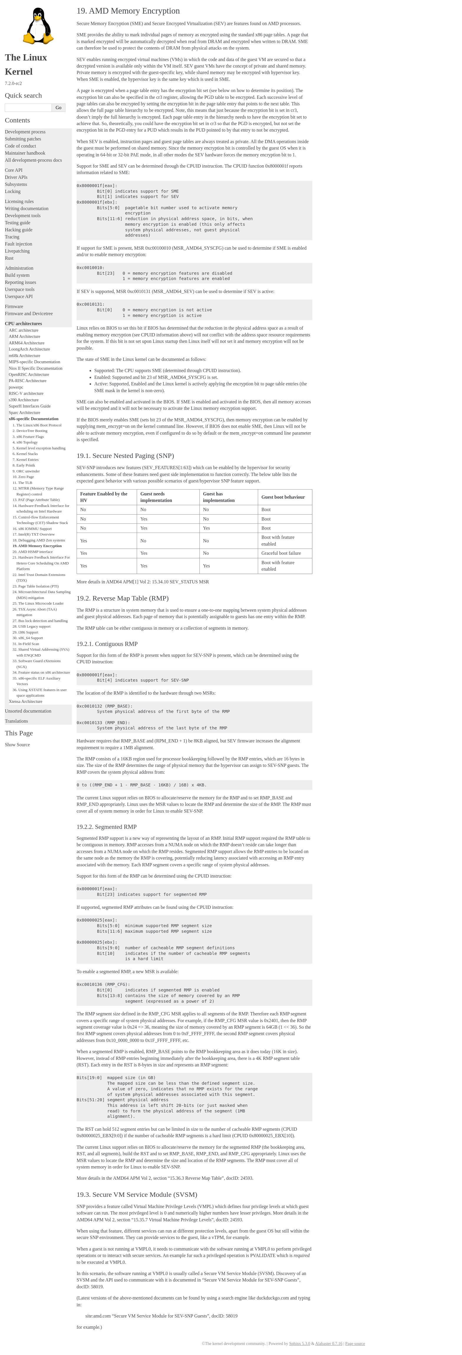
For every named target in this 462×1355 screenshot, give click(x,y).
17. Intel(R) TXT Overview (34, 534)
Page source (355, 1343)
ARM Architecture (24, 336)
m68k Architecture (24, 355)
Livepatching (17, 250)
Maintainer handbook (25, 153)
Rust (9, 258)
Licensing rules (19, 201)
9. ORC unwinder (26, 471)
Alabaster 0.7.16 (328, 1343)
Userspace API (19, 296)
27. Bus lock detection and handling (40, 620)
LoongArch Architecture (29, 349)
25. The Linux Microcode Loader (38, 603)
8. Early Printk (24, 465)
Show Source (17, 744)
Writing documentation (26, 208)
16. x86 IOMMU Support (32, 528)
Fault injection (18, 243)
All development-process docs (33, 160)
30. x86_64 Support (28, 638)
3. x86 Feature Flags (28, 436)
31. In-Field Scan (26, 644)
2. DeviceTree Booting (30, 430)
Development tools (22, 215)
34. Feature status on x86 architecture (41, 672)
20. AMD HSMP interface (33, 551)
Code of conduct (20, 145)
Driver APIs (16, 177)
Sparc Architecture (24, 412)
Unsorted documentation (28, 710)
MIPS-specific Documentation (34, 361)
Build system (17, 275)
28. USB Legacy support (32, 626)
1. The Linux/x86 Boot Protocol (37, 425)
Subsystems (16, 184)
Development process (25, 131)
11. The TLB (22, 482)
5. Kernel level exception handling (39, 448)
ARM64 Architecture (26, 343)
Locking (12, 191)
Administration (19, 268)
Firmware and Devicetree (29, 313)
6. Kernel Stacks (25, 453)
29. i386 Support (25, 632)
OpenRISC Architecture (29, 374)
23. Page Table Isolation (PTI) (36, 586)
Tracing (12, 236)
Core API (13, 170)
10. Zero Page (23, 476)
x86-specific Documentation (34, 418)
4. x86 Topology (25, 442)
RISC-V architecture (26, 393)
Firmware (14, 306)
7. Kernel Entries (26, 459)
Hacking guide (18, 229)
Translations (16, 721)
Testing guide (17, 222)
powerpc (16, 387)
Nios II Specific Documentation (35, 368)
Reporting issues (20, 282)
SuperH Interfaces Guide (30, 406)
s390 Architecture (24, 399)
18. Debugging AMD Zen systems (39, 540)
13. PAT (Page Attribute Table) (36, 500)
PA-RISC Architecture (28, 380)
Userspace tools (19, 289)
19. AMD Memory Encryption (37, 546)
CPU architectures (23, 323)
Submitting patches (23, 138)
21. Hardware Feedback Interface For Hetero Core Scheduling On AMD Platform (41, 563)
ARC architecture (23, 330)
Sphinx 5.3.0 (299, 1343)
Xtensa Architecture (25, 701)
